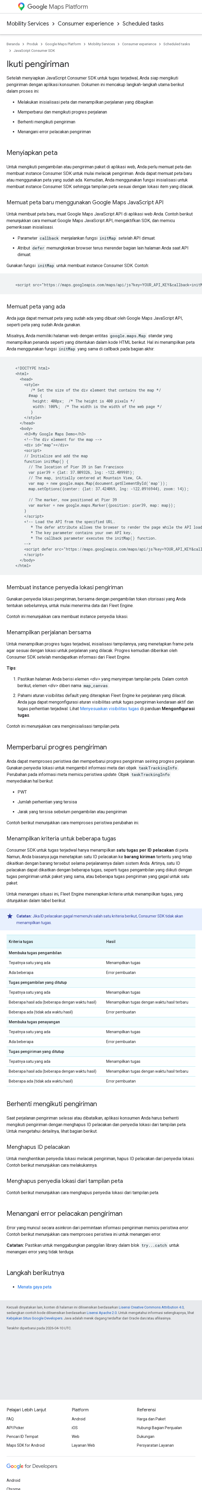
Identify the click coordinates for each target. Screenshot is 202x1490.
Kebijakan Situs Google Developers (34, 1318)
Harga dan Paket (151, 1419)
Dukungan (145, 1436)
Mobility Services (28, 23)
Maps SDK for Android (26, 1445)
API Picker (15, 1428)
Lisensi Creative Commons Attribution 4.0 (151, 1307)
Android (78, 1419)
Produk (32, 44)
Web (75, 1436)
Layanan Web (83, 1445)
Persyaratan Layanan (155, 1445)
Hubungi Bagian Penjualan (159, 1428)
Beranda (13, 44)
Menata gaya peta (34, 1287)
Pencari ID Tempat (22, 1436)
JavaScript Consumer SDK (34, 51)
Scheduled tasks (143, 23)
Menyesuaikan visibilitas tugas (109, 708)
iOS (75, 1428)
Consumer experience (86, 23)
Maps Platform (57, 6)
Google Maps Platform (63, 44)
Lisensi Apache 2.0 (102, 1313)
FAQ (10, 1419)
